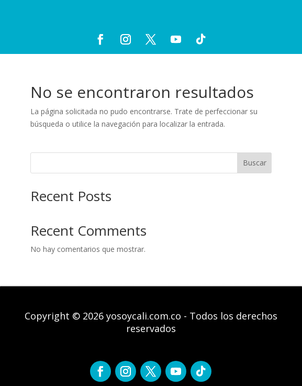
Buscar (254, 163)
